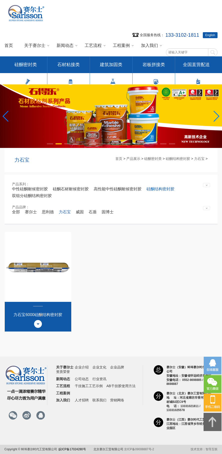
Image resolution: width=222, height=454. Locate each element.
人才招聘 (82, 400)
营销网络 (117, 400)
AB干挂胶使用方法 (121, 386)
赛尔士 (31, 212)
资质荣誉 (63, 372)
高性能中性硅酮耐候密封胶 (118, 189)
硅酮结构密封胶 (178, 159)
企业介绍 (82, 367)
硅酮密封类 (25, 67)
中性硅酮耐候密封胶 (30, 189)
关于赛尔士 (34, 45)
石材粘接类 (68, 67)
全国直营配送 (196, 67)
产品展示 (133, 159)
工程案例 (121, 45)
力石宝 (199, 159)
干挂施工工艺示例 (89, 386)
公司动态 (82, 379)
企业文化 (99, 367)
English (210, 35)
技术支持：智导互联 (204, 449)
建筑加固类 (111, 67)
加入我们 (149, 45)
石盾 (93, 212)
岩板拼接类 (154, 67)
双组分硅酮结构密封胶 (32, 196)
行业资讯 (99, 379)
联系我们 (99, 400)
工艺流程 (93, 45)
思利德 (48, 212)
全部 (16, 212)
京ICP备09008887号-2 (139, 449)
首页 (8, 45)
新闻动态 (65, 45)
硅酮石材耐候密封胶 (71, 189)
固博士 (108, 212)
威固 (80, 212)
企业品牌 (117, 367)
